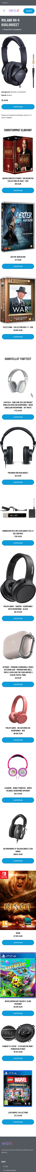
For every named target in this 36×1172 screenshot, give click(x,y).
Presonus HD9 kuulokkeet (18, 473)
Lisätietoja (18, 107)
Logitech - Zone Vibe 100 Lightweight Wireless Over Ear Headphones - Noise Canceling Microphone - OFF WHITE (18, 405)
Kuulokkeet (22, 92)
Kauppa (29, 11)
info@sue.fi (5, 3)
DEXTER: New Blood (18, 257)
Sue (6, 1166)
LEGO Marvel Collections (18, 1112)
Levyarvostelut (10, 1170)
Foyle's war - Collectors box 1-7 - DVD (18, 327)
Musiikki (14, 92)
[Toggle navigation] (4, 10)
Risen (18, 933)
